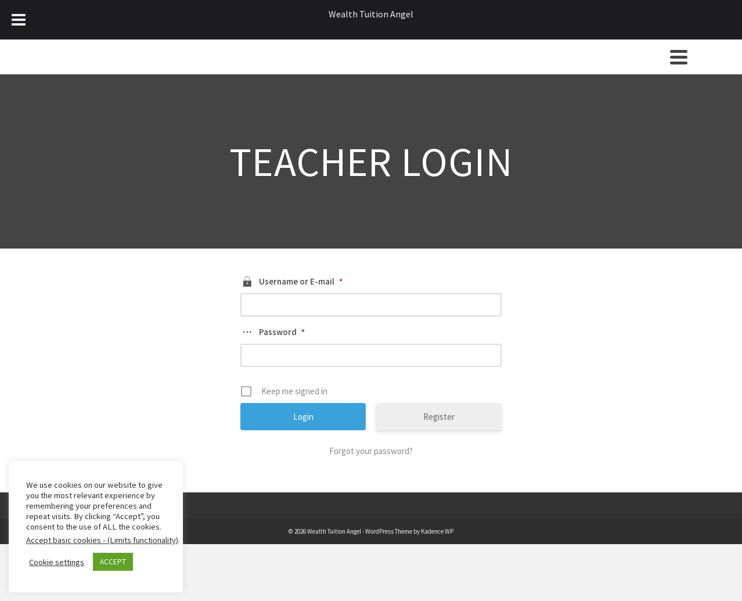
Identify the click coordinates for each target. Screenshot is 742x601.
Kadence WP (437, 531)
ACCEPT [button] (113, 562)
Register (439, 416)
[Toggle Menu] (18, 19)
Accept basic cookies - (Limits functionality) (102, 540)
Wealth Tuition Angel (371, 14)
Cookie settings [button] (56, 562)
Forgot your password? (371, 450)
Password (282, 331)
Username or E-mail (301, 281)
